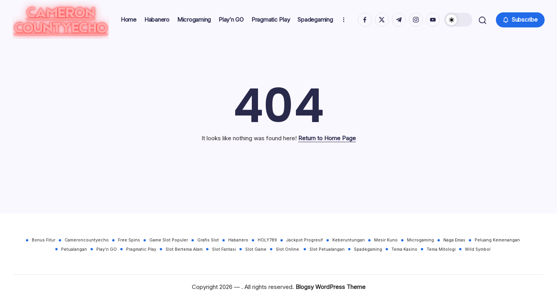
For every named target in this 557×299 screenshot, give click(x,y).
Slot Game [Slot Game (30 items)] (256, 249)
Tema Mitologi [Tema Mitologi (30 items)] (441, 249)
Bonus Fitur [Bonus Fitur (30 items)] (43, 240)
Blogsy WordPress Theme (331, 287)
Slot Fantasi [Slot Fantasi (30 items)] (224, 249)
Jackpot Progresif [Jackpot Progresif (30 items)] (304, 240)
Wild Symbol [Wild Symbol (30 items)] (477, 249)
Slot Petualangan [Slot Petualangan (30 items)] (327, 249)
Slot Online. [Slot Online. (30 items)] (288, 249)
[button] (458, 22)
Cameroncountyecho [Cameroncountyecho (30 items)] (87, 240)
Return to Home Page (327, 143)
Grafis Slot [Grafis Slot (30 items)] (208, 240)
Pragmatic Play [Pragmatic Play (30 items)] (141, 249)
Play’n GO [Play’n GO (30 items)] (106, 249)
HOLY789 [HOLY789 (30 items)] (267, 240)
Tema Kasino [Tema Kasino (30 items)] (404, 249)
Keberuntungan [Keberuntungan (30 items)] (348, 240)
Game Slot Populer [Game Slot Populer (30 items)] (168, 240)
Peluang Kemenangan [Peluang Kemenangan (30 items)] (497, 240)
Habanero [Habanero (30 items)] (238, 240)
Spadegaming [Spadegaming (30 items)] (368, 249)
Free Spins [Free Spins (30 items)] (129, 240)
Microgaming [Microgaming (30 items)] (420, 240)
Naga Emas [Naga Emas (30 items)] (454, 240)
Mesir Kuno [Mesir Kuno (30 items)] (386, 240)
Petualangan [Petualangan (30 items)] (74, 249)
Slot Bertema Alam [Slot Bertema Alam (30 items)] (184, 249)
